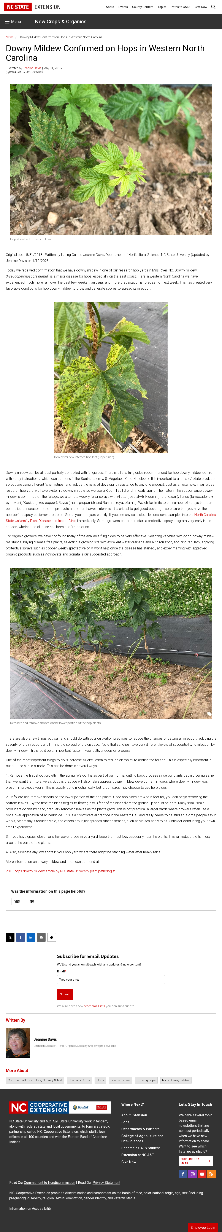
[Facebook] (183, 1174)
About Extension (134, 1115)
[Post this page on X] (10, 937)
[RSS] (211, 1174)
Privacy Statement (106, 1183)
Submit (65, 994)
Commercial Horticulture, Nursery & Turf (35, 1080)
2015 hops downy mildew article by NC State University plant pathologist (60, 871)
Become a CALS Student (140, 1148)
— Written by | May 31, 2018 (34, 68)
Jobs (125, 1122)
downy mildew (120, 1080)
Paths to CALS (180, 7)
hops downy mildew (176, 1080)
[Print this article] (51, 937)
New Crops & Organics (61, 22)
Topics (162, 7)
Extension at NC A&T (137, 1155)
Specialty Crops (79, 1080)
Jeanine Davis (32, 68)
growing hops (146, 1080)
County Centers (142, 7)
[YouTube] (202, 1174)
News (10, 37)
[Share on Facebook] (20, 937)
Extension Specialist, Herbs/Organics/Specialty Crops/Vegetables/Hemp (74, 1045)
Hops (100, 1080)
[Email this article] (41, 937)
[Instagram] (192, 1174)
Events (123, 7)
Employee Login (203, 1228)
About (110, 7)
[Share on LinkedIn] (31, 937)
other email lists (94, 1006)
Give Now (201, 7)
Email (62, 971)
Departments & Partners (140, 1129)
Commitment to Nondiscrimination (49, 1183)
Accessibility (42, 1208)
